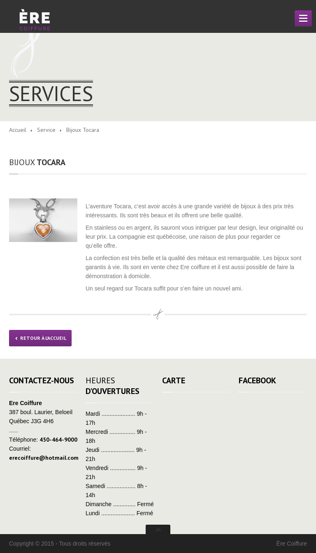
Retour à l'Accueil (40, 338)
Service (46, 130)
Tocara (37, 162)
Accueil (17, 130)
